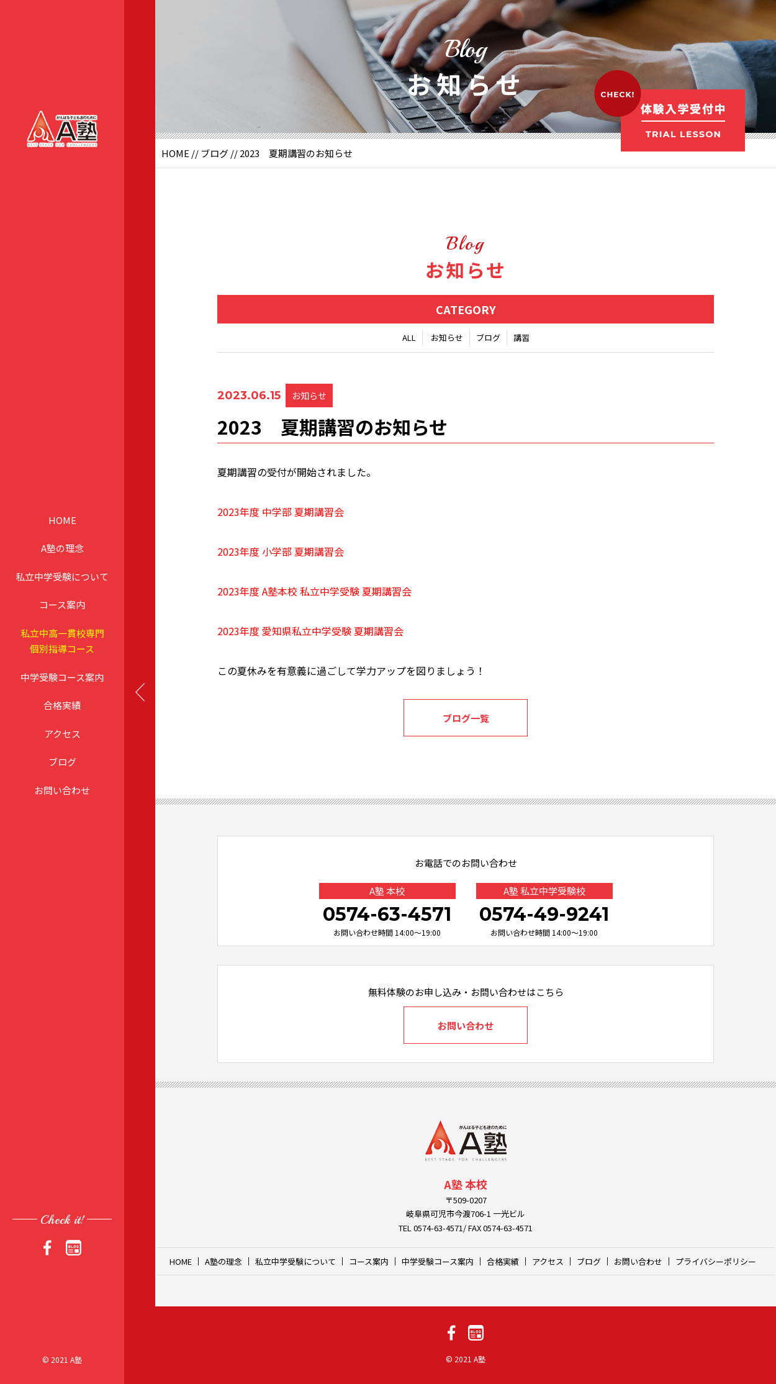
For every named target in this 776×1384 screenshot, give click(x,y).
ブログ (62, 761)
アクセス (62, 732)
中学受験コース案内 (62, 676)
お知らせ (447, 337)
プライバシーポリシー (715, 1261)
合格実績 (62, 705)
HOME (62, 519)
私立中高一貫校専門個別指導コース (62, 640)
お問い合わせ (62, 789)
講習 (521, 337)
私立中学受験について (62, 575)
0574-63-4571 (387, 914)
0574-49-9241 (544, 914)
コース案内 (62, 604)
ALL (409, 337)
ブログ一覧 (466, 718)
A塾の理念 (62, 547)
